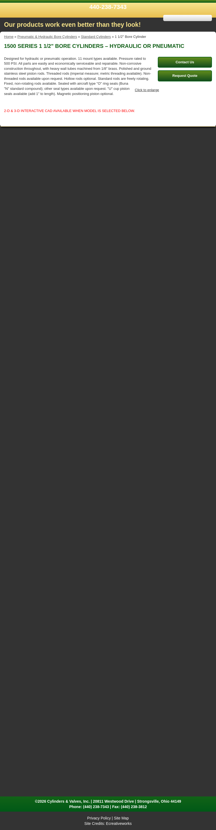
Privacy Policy (99, 818)
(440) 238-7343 (96, 807)
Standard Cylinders (96, 37)
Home (9, 37)
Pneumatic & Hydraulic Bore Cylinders (47, 37)
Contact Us (185, 62)
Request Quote (184, 76)
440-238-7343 (108, 7)
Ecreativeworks (119, 823)
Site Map (121, 818)
